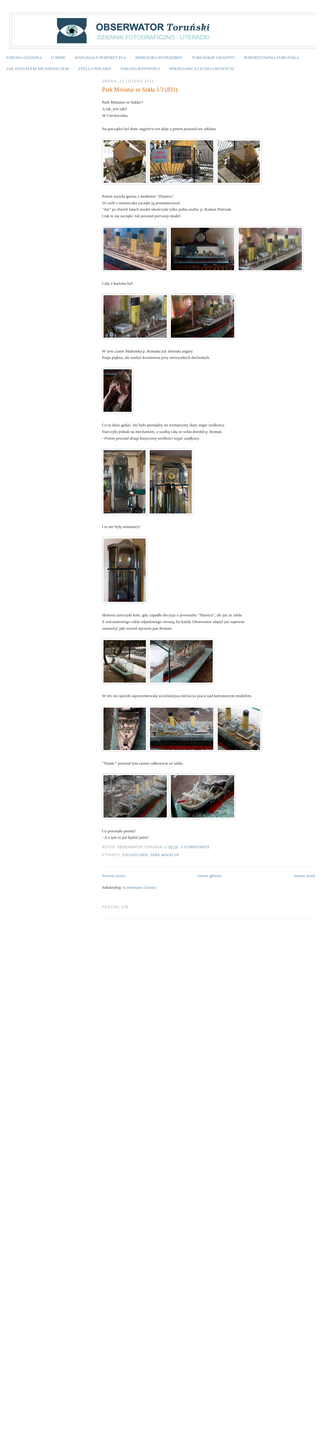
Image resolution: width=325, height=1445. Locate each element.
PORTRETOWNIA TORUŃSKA (271, 57)
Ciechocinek (135, 855)
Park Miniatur (164, 855)
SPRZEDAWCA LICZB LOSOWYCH (201, 68)
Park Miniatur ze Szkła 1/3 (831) (140, 89)
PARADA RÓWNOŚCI (140, 68)
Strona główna (209, 875)
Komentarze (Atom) (139, 887)
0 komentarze (195, 847)
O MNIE (58, 57)
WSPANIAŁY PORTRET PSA (100, 57)
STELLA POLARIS (94, 68)
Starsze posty (305, 875)
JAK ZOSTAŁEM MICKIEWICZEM (37, 68)
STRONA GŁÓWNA (24, 57)
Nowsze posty (113, 875)
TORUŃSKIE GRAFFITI (213, 57)
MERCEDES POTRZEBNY (159, 57)
